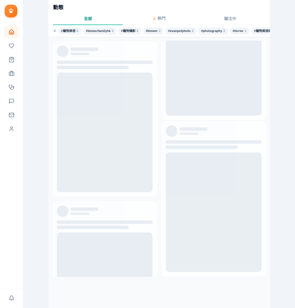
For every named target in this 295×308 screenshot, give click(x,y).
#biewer (153, 31)
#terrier (240, 31)
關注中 (230, 18)
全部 (88, 18)
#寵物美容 (69, 31)
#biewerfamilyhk (100, 31)
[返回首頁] (11, 11)
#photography (213, 31)
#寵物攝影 (129, 31)
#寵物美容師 (264, 31)
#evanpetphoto (180, 31)
